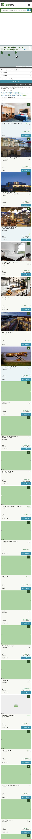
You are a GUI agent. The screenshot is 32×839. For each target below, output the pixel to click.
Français (28, 1)
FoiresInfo (7, 4)
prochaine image (30, 112)
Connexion (3, 1)
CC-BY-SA (30, 66)
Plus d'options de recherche (23, 84)
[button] (15, 51)
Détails (5, 135)
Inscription (8, 1)
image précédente (1, 112)
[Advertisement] (15, 28)
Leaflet (17, 66)
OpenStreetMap (24, 66)
